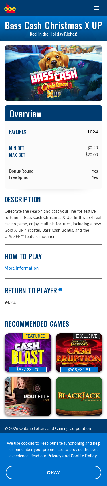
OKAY (53, 472)
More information (22, 268)
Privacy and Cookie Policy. (72, 455)
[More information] (60, 290)
